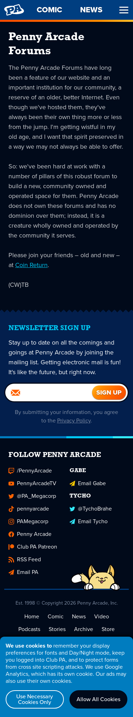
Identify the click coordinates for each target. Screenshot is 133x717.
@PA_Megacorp (32, 496)
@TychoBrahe (90, 509)
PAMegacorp (28, 521)
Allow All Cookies (98, 699)
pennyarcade (28, 509)
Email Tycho (88, 521)
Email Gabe (87, 483)
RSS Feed (24, 559)
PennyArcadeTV (32, 483)
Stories (57, 629)
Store (108, 629)
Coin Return (31, 265)
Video (101, 616)
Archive (83, 629)
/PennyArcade (30, 470)
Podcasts (29, 629)
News (79, 616)
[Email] (48, 392)
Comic (56, 616)
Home (31, 616)
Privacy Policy (74, 420)
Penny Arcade (30, 534)
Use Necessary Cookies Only (34, 699)
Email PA (23, 572)
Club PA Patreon (32, 547)
